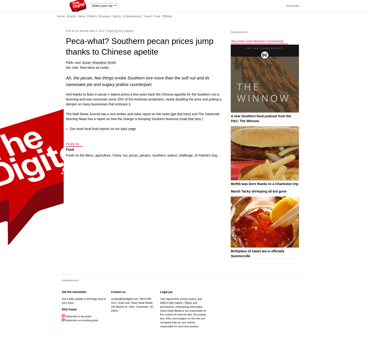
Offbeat (167, 16)
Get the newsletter (74, 292)
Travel (147, 16)
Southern (158, 155)
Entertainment (132, 16)
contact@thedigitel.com (124, 298)
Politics (92, 16)
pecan (133, 155)
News (81, 16)
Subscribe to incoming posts (80, 320)
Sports (117, 16)
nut (125, 155)
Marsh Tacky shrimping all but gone (258, 191)
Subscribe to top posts (76, 316)
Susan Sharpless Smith (99, 62)
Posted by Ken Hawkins (120, 30)
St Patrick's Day (206, 155)
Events (71, 16)
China (116, 155)
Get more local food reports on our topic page (103, 129)
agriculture (102, 155)
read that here (191, 119)
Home (61, 16)
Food (157, 16)
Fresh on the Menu (80, 155)
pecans (145, 155)
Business (105, 16)
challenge (186, 155)
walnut (172, 155)
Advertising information (189, 306)
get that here (181, 114)
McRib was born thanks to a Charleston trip (264, 184)
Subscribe (292, 5)
